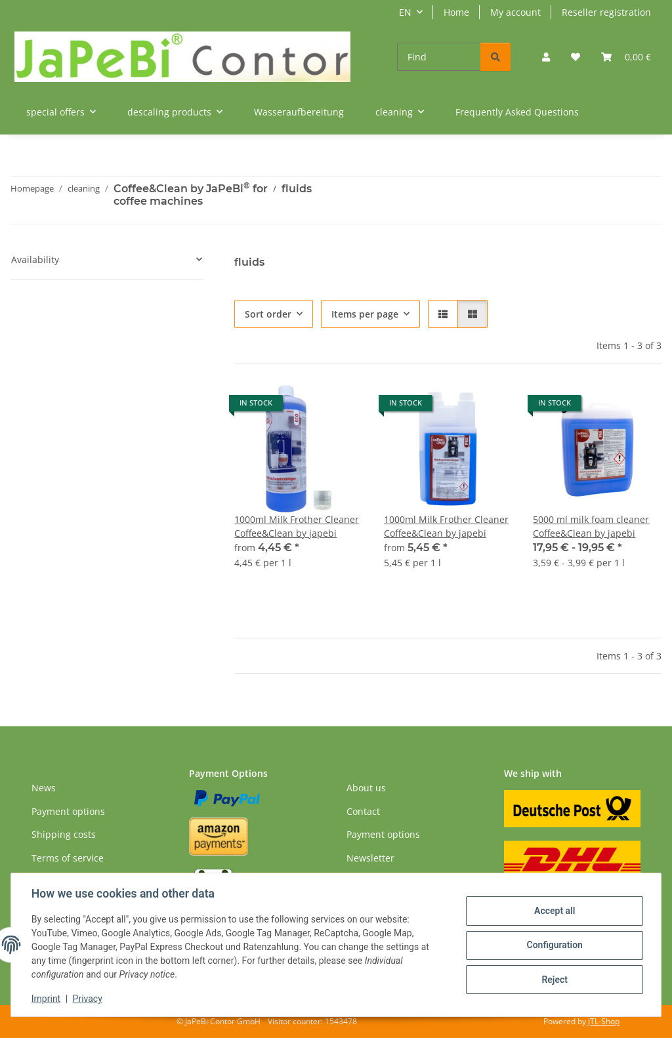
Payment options (68, 811)
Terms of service (68, 858)
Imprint (46, 998)
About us (366, 787)
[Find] (439, 57)
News (44, 787)
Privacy (88, 998)
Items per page (364, 314)
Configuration (553, 945)
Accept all (554, 911)
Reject (554, 979)
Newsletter (370, 858)
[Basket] (626, 56)
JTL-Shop (604, 1021)
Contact (363, 811)
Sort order (268, 314)
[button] (546, 56)
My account (515, 12)
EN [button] (405, 12)
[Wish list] (575, 56)
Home (456, 12)
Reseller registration (606, 12)
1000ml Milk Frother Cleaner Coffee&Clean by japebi (296, 526)
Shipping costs (64, 834)
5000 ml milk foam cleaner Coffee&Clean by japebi (591, 526)
